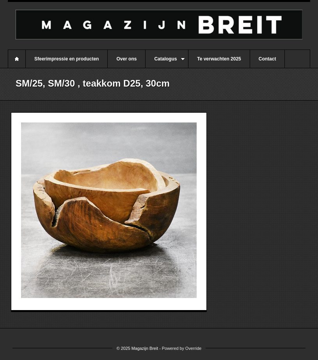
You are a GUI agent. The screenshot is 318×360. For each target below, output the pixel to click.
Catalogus (165, 62)
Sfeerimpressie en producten (66, 59)
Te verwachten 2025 (219, 59)
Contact (267, 59)
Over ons (126, 59)
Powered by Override (181, 348)
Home (16, 59)
